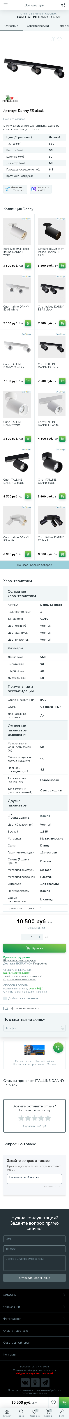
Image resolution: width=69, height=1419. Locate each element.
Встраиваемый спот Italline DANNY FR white (16, 252)
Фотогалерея (34, 1318)
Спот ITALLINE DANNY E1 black (13, 481)
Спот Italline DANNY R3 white (16, 539)
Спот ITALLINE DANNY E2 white (13, 366)
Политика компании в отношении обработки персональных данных (34, 1391)
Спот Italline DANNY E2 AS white (16, 308)
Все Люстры (34, 5)
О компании (34, 1307)
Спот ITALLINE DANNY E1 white (48, 424)
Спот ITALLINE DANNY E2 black (48, 366)
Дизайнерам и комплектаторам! (22, 976)
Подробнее (40, 963)
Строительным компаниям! (19, 979)
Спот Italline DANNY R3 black (50, 539)
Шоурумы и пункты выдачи (19, 960)
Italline (45, 815)
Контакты (34, 1354)
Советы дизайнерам (34, 1342)
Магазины (34, 1295)
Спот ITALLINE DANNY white (12, 424)
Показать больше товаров (34, 565)
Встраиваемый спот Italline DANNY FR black (51, 252)
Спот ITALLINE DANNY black (47, 481)
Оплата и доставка (34, 1330)
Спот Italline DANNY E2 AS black (50, 308)
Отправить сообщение (34, 1278)
